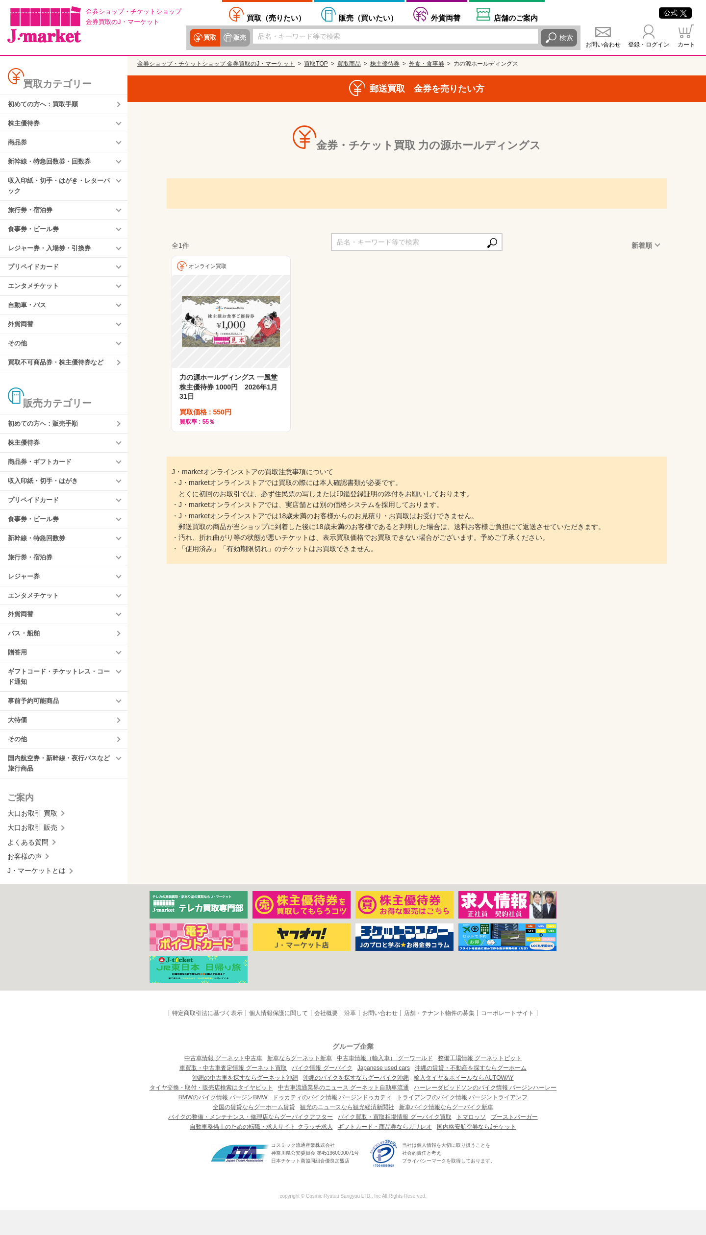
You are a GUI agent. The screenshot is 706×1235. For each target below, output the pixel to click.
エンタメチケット (35, 294)
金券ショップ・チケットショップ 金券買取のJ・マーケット (216, 63)
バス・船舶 (25, 652)
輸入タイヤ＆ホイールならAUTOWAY (463, 1102)
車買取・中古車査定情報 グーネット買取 (233, 1093)
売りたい (276, 18)
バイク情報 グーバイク (322, 1093)
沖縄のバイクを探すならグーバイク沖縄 (356, 1102)
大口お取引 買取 (32, 838)
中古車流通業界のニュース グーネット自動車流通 (343, 1112)
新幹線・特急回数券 (39, 553)
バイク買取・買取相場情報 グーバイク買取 (394, 1141)
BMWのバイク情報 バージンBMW (223, 1122)
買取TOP (316, 63)
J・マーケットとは (36, 895)
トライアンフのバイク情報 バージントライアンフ (462, 1122)
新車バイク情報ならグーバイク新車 (446, 1132)
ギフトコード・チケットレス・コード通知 (59, 697)
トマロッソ (471, 1141)
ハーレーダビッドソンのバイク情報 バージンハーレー (485, 1112)
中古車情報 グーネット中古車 (223, 1083)
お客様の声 (24, 881)
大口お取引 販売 (32, 852)
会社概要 (326, 1038)
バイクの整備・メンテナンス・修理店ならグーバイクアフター (250, 1141)
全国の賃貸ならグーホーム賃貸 (254, 1132)
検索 (566, 38)
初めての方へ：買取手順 (45, 105)
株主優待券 (25, 124)
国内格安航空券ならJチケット (476, 1151)
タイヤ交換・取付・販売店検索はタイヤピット (211, 1112)
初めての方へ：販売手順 (45, 435)
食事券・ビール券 (35, 235)
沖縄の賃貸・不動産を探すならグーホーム (471, 1093)
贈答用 (18, 673)
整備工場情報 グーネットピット (480, 1083)
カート (686, 44)
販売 (239, 38)
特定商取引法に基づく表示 (207, 1038)
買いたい (368, 18)
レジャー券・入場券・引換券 (52, 254)
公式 (675, 13)
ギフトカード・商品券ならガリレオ (385, 1151)
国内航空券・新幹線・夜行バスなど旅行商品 (59, 787)
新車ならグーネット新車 (299, 1083)
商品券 (18, 144)
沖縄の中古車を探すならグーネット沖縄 (245, 1102)
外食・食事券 (426, 63)
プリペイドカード (35, 274)
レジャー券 (25, 593)
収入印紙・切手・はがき (45, 494)
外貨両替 (445, 18)
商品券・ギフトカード (42, 475)
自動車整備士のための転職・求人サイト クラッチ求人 (261, 1151)
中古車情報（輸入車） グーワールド (384, 1083)
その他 (18, 353)
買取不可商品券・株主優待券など (59, 373)
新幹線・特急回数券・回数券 (52, 164)
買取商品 (349, 63)
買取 (209, 38)
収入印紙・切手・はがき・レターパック (59, 189)
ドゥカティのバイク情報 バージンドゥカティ (332, 1122)
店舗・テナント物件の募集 (439, 1038)
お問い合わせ (603, 44)
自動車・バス (28, 313)
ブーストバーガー (514, 1141)
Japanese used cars (383, 1093)
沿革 (350, 1038)
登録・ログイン (648, 44)
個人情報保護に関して (278, 1038)
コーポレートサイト (507, 1038)
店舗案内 (516, 18)
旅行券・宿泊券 (32, 214)
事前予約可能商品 (35, 723)
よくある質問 (28, 867)
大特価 (18, 743)
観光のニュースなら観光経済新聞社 (347, 1132)
